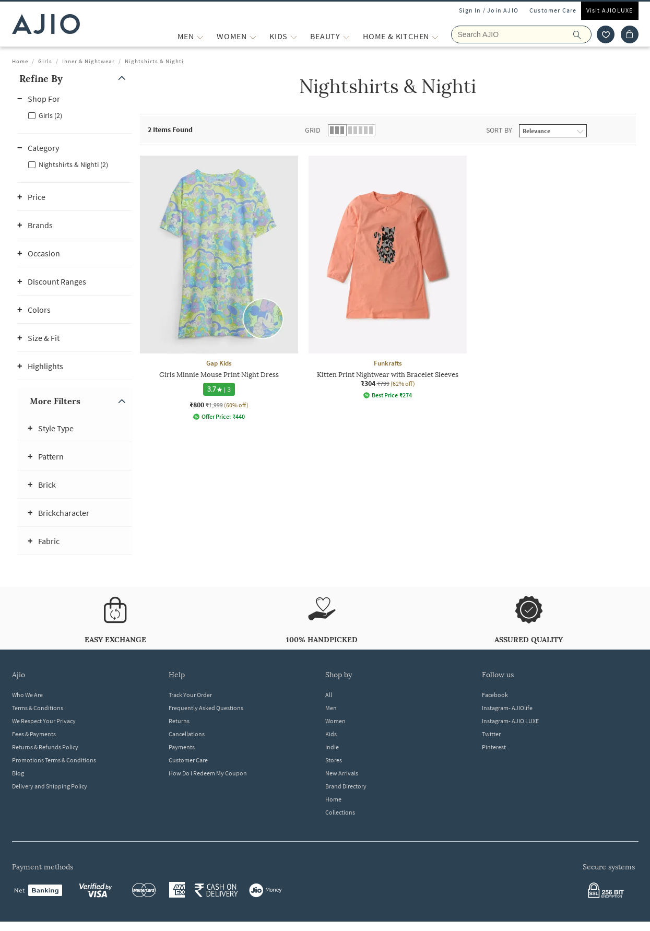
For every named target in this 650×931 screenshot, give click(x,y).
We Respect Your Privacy (44, 721)
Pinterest (494, 747)
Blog (18, 773)
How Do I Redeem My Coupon (208, 773)
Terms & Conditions (37, 708)
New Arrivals (341, 773)
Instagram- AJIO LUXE (510, 721)
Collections (340, 812)
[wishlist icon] (605, 34)
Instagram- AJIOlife (507, 708)
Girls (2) (50, 115)
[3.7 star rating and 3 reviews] (219, 389)
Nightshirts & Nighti (154, 61)
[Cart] (630, 34)
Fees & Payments (34, 734)
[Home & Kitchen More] (435, 36)
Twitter (491, 734)
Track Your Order (190, 695)
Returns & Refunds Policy (45, 747)
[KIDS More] (294, 36)
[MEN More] (200, 36)
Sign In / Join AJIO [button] (488, 10)
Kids (331, 734)
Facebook (495, 695)
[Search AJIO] (521, 34)
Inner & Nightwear (88, 61)
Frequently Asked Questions (206, 708)
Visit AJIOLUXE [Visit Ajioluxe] (609, 10)
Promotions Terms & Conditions (54, 760)
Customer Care (553, 10)
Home (20, 61)
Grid (313, 130)
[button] (74, 79)
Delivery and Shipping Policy (49, 786)
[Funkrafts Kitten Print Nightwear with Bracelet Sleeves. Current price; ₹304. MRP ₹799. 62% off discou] (388, 277)
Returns (179, 721)
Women (335, 721)
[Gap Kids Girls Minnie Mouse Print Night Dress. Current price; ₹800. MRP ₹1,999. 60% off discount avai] (219, 288)
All (328, 695)
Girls (45, 61)
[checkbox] (74, 115)
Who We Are (27, 695)
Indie (332, 747)
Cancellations (187, 734)
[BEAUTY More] (346, 36)
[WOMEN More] (253, 36)
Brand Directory (346, 786)
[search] (582, 34)
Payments (182, 747)
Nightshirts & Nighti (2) (73, 164)
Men (331, 708)
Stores (333, 760)
